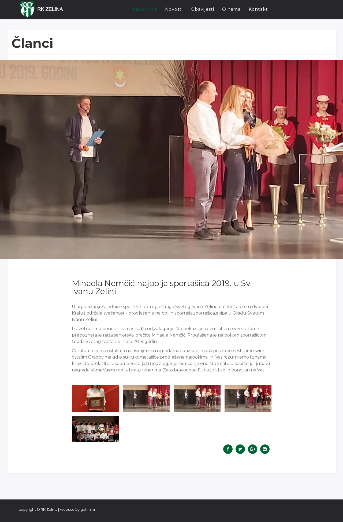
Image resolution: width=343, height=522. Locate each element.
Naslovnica (144, 9)
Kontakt (258, 9)
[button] (95, 398)
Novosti (174, 9)
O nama (231, 9)
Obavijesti (202, 9)
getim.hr (87, 509)
